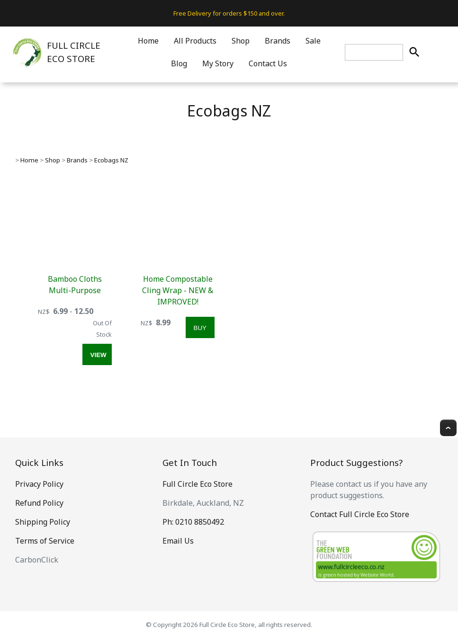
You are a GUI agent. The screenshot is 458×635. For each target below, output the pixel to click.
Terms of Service (44, 541)
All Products (195, 41)
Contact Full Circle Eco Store (359, 514)
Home (148, 41)
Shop (241, 41)
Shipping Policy (42, 522)
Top (448, 428)
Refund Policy (39, 503)
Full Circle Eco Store (197, 484)
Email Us (178, 541)
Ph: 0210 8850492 (193, 522)
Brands (277, 41)
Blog (179, 63)
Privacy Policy (39, 484)
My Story (217, 63)
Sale (313, 41)
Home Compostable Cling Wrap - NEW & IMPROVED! (177, 290)
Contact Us (268, 63)
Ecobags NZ (111, 160)
